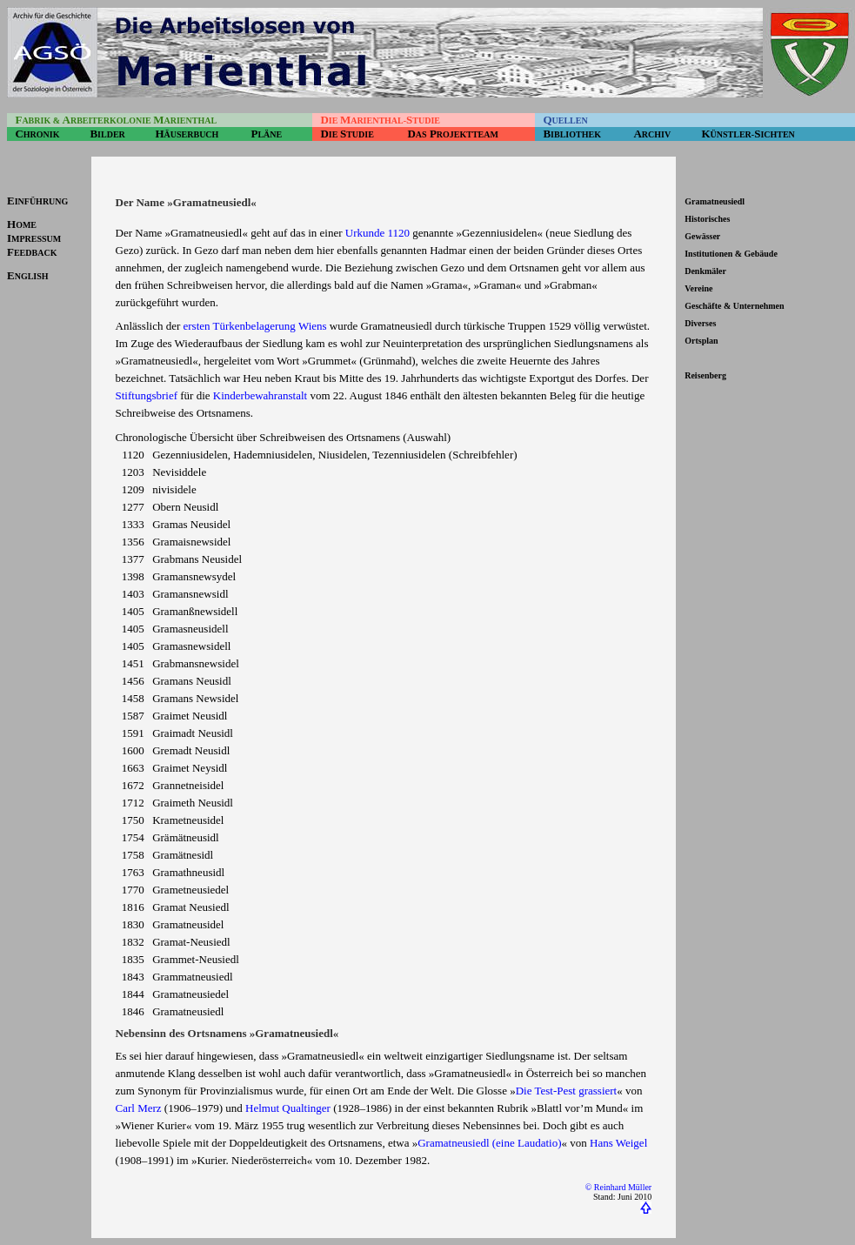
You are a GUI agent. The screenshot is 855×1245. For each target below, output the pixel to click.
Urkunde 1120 (377, 232)
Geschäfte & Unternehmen (734, 306)
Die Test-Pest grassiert (567, 1090)
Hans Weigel (618, 1142)
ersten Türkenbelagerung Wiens (255, 325)
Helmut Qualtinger (288, 1107)
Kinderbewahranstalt (260, 395)
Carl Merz (139, 1107)
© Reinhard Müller (618, 1187)
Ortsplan (701, 340)
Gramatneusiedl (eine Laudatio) (489, 1142)
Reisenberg (705, 375)
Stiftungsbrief (147, 395)
